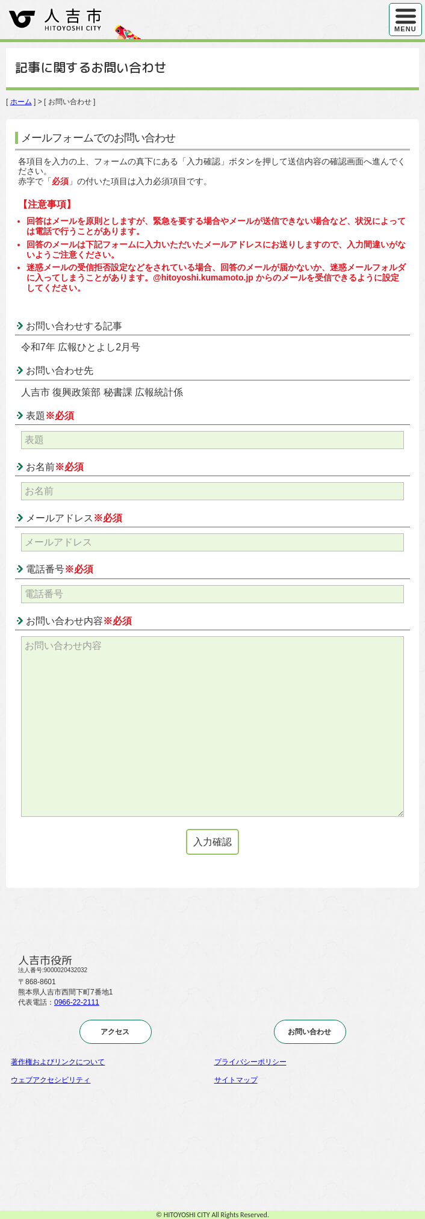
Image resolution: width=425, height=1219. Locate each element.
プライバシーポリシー (250, 1062)
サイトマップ (236, 1080)
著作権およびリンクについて (58, 1062)
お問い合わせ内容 (79, 621)
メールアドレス (74, 518)
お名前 (55, 467)
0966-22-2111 (76, 1002)
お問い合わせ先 (59, 370)
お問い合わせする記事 (74, 326)
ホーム (21, 102)
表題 (50, 416)
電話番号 (59, 569)
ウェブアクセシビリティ (50, 1080)
